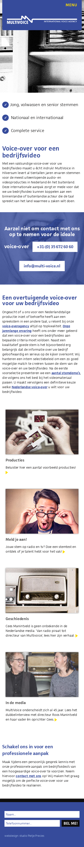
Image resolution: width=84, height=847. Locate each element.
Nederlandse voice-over (29, 387)
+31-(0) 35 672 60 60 (55, 246)
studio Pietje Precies (31, 836)
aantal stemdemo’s (66, 373)
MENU (71, 4)
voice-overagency (15, 326)
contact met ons (28, 776)
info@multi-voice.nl (42, 265)
